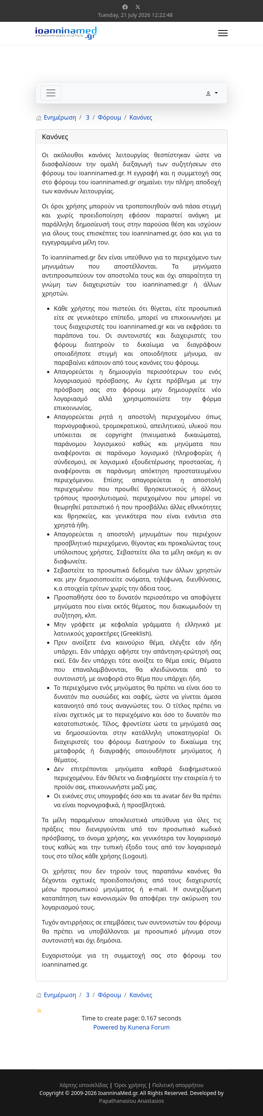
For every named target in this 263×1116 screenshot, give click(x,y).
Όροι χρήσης (130, 1085)
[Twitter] (138, 7)
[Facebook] (125, 7)
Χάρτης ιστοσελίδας (84, 1085)
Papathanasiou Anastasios (131, 1100)
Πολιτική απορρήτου (177, 1085)
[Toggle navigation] (50, 92)
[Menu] (223, 33)
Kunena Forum (149, 1027)
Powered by (110, 1027)
